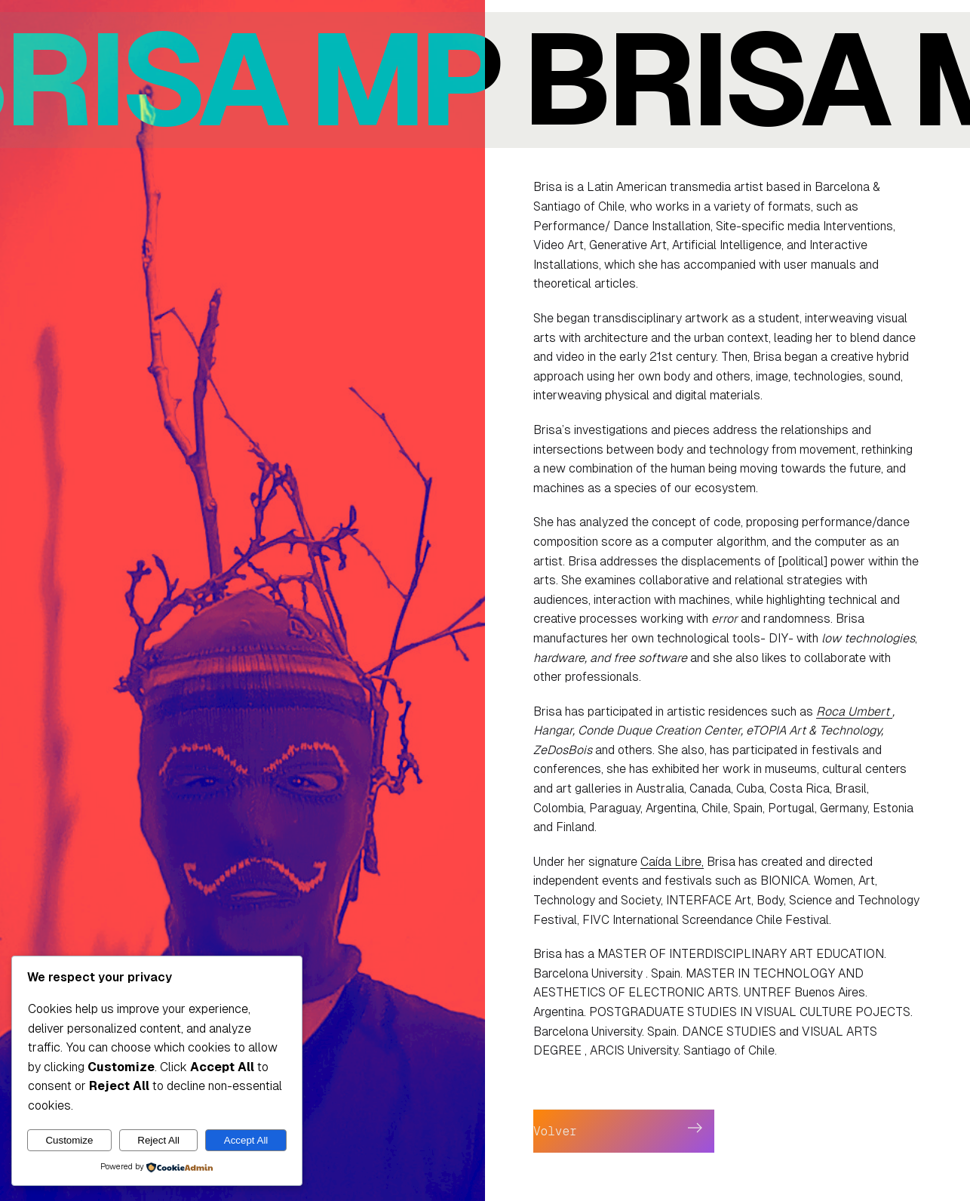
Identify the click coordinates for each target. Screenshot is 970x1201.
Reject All (158, 1140)
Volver (555, 1131)
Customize (69, 1140)
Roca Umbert (854, 711)
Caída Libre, (672, 862)
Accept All (246, 1140)
